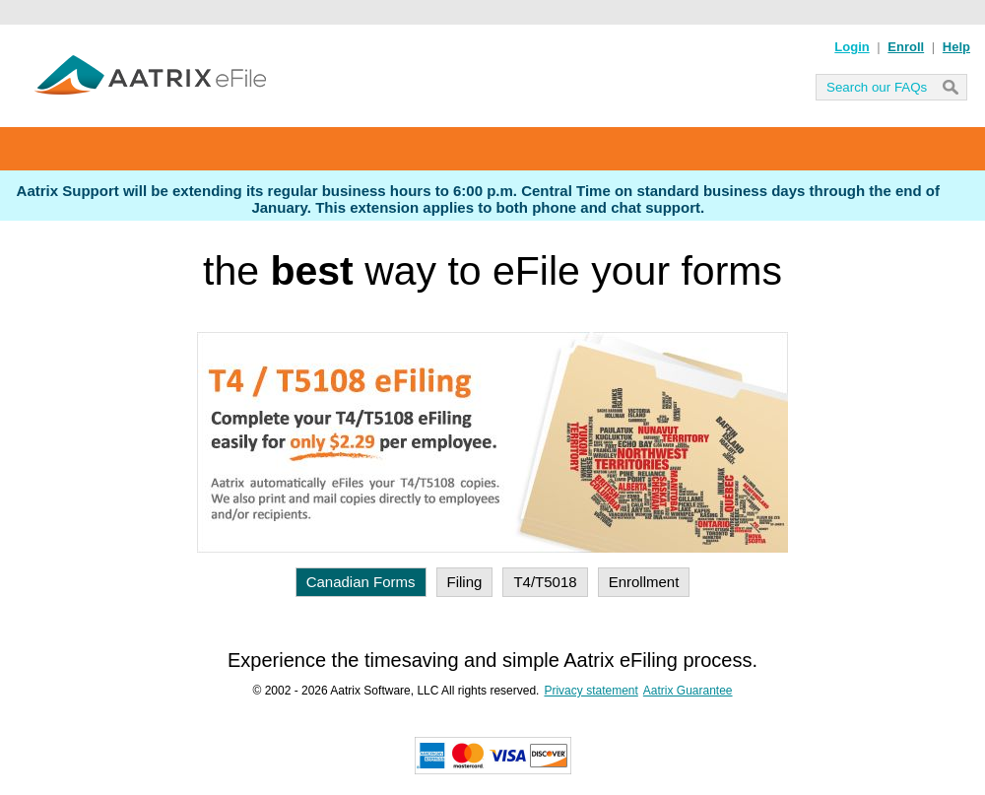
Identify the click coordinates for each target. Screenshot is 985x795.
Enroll (905, 46)
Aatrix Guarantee (688, 690)
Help (956, 46)
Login (851, 46)
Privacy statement (590, 690)
